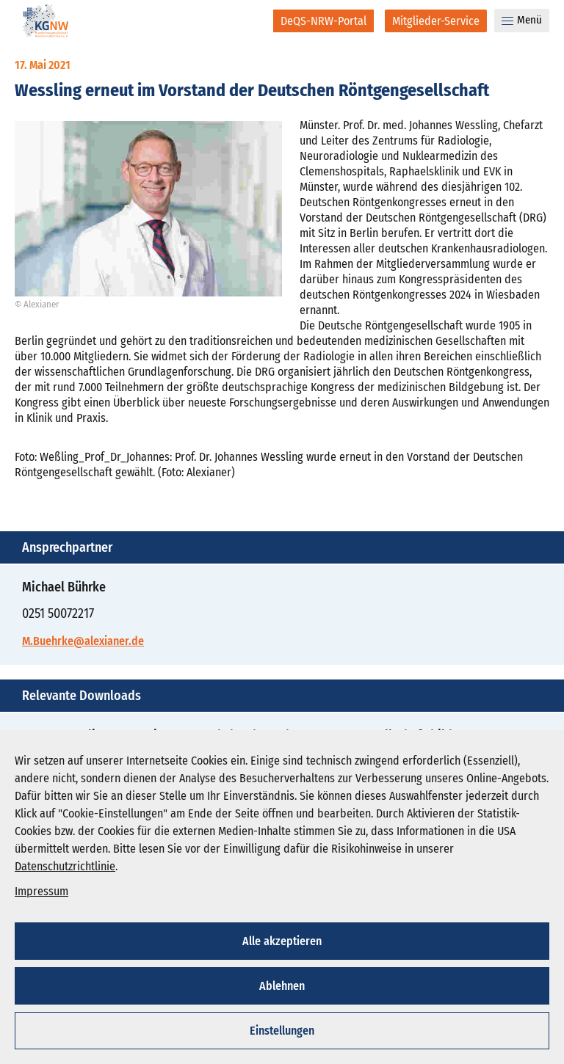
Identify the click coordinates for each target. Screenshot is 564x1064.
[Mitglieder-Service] (436, 21)
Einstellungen (282, 1031)
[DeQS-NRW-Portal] (323, 21)
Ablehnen (282, 986)
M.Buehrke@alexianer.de (83, 641)
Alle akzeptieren (282, 941)
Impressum (41, 891)
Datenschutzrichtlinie (65, 866)
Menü (522, 19)
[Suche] (252, 20)
